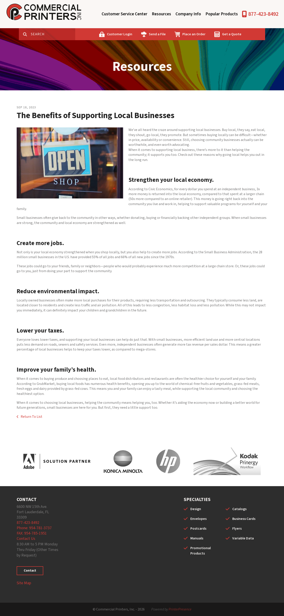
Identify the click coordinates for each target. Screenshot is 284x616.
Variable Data (243, 538)
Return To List (31, 416)
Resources (161, 14)
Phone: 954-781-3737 (34, 528)
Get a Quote (231, 34)
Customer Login (119, 34)
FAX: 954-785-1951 (32, 533)
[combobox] (53, 34)
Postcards (198, 528)
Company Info (188, 14)
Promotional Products (200, 551)
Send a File (157, 34)
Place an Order (193, 34)
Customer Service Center (124, 14)
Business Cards (243, 518)
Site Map (24, 583)
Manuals (196, 538)
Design (195, 509)
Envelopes (198, 518)
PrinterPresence (180, 609)
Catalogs (239, 509)
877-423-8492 (263, 14)
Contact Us (26, 538)
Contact (30, 570)
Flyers (237, 528)
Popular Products (221, 14)
